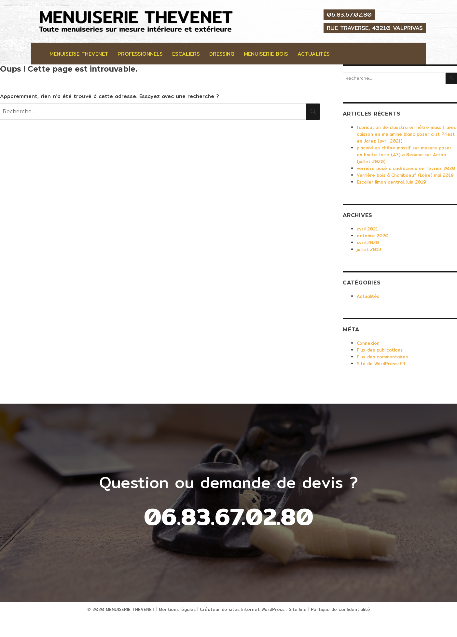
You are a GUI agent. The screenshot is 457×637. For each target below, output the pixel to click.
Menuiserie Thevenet (78, 54)
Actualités (314, 54)
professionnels (140, 54)
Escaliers (186, 54)
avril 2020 (368, 242)
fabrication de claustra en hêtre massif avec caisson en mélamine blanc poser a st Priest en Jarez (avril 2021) (406, 134)
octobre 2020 (372, 235)
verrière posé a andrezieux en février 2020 (406, 168)
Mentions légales (177, 609)
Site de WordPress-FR (381, 363)
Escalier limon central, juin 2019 (391, 182)
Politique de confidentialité (340, 609)
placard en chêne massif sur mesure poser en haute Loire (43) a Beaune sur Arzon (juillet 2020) (404, 155)
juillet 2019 (369, 249)
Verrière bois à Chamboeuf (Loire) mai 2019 (405, 175)
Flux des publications (380, 350)
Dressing (221, 54)
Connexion (368, 343)
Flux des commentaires (382, 356)
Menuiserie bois (266, 54)
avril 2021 (367, 229)
